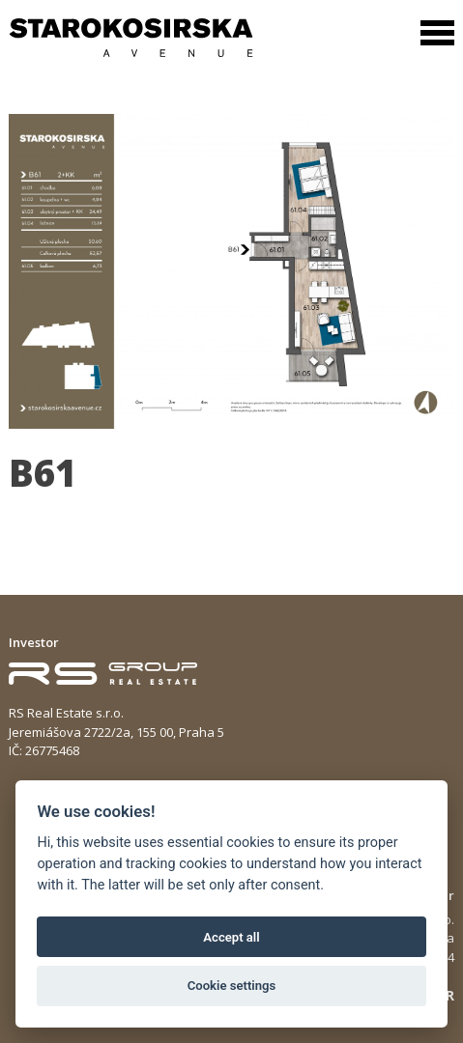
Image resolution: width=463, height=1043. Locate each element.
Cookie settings (232, 985)
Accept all (231, 937)
